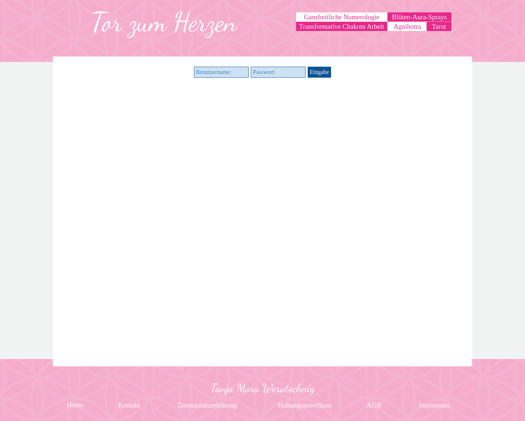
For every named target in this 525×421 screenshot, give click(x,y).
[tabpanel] (163, 22)
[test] (439, 26)
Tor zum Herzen (164, 22)
